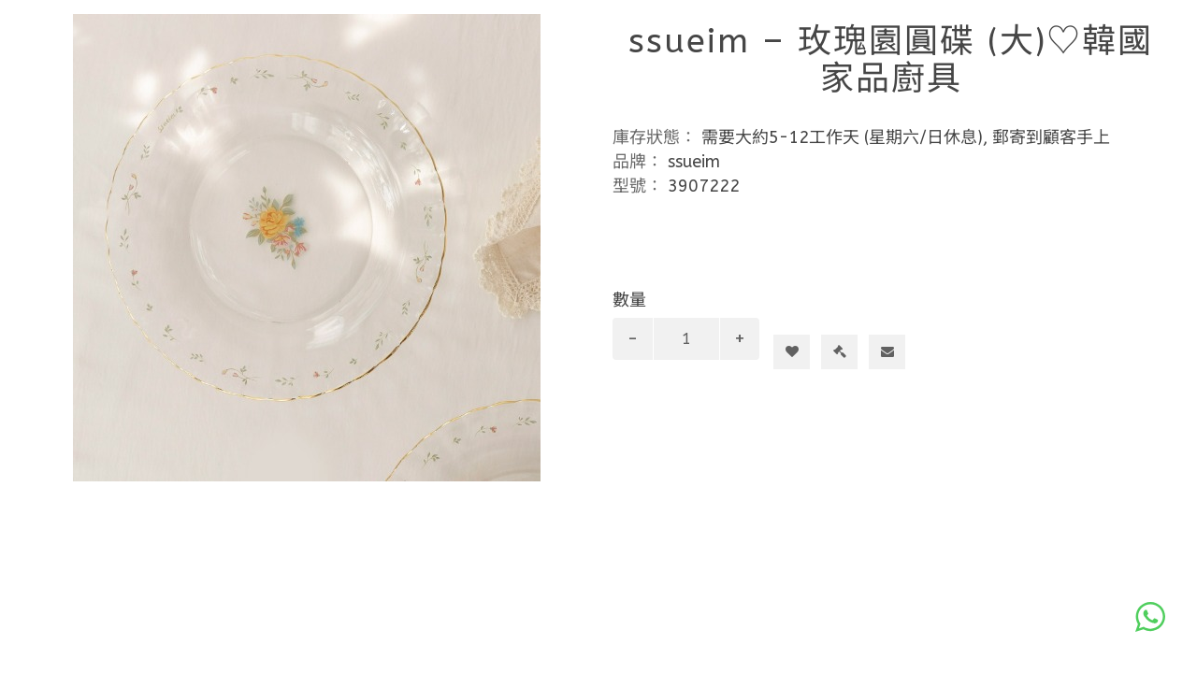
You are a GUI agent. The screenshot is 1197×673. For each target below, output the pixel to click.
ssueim (694, 161)
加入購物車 (799, 317)
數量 (629, 300)
